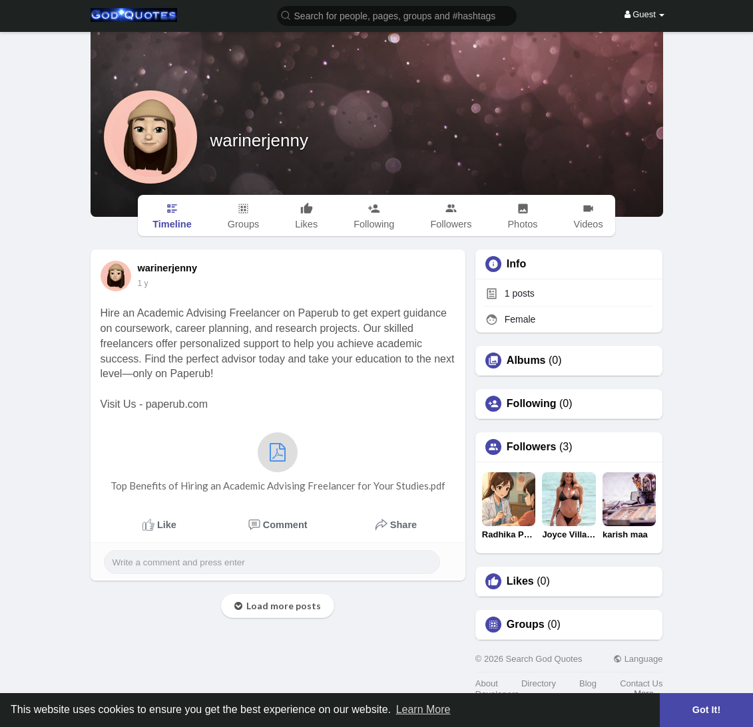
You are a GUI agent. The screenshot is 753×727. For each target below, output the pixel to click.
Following (532, 403)
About (486, 683)
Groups (526, 624)
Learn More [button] (423, 709)
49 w (146, 283)
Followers (532, 447)
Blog (588, 683)
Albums (526, 360)
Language (637, 658)
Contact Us (641, 683)
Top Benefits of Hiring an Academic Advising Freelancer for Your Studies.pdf (278, 462)
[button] (396, 15)
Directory (538, 683)
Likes (520, 581)
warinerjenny (259, 140)
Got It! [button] (706, 709)
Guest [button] (645, 14)
